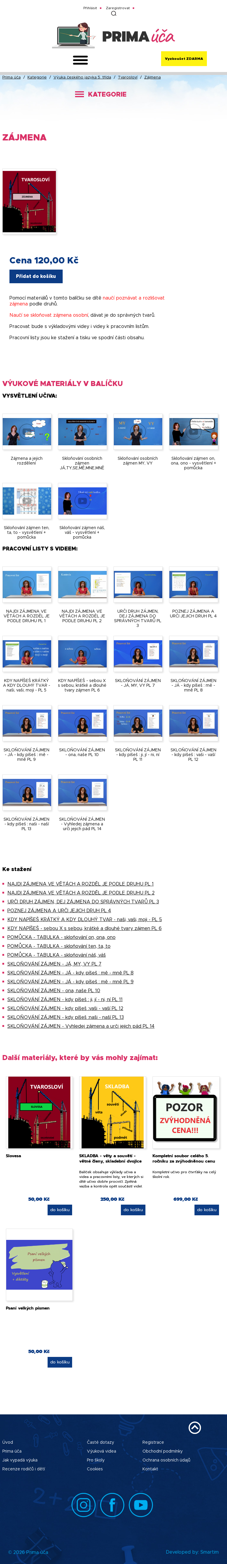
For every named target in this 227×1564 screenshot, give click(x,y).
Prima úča (11, 77)
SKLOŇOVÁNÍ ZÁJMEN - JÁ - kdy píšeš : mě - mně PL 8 (70, 973)
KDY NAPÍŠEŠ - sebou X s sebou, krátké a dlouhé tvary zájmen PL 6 (84, 928)
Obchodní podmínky (162, 1451)
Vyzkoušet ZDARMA (184, 58)
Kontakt (150, 1469)
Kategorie (37, 77)
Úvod (7, 1442)
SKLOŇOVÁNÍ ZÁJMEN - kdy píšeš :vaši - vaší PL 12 (65, 1008)
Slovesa (13, 1156)
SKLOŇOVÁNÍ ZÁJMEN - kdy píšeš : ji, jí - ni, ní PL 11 (65, 999)
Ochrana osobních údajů (166, 1460)
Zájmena (152, 77)
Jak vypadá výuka (20, 1460)
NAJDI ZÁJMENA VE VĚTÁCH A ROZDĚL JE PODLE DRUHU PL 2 (81, 893)
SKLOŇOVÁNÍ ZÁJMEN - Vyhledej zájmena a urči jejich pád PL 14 (81, 1026)
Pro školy (96, 1460)
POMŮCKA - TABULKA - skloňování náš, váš (56, 955)
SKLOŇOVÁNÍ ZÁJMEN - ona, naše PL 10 (53, 990)
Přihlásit (90, 8)
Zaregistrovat (118, 8)
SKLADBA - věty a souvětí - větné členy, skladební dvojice (110, 1158)
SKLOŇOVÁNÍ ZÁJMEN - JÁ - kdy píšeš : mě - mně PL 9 (70, 981)
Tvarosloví (127, 77)
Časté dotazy (100, 1442)
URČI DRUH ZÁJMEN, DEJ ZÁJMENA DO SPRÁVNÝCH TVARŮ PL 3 (83, 901)
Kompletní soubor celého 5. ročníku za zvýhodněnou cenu (184, 1158)
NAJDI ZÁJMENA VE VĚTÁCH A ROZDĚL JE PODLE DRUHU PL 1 (80, 884)
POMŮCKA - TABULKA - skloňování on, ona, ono (61, 937)
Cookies (95, 1469)
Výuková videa (101, 1451)
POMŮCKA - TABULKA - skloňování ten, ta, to (59, 946)
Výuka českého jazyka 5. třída (82, 77)
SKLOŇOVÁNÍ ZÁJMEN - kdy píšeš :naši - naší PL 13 (65, 1017)
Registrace (153, 1442)
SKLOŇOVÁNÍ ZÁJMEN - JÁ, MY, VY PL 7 (54, 964)
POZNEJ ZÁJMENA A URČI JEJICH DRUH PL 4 (59, 910)
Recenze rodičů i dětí (23, 1469)
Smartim (209, 1552)
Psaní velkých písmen (28, 1308)
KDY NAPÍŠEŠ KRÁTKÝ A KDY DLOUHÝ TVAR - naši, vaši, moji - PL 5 (84, 919)
